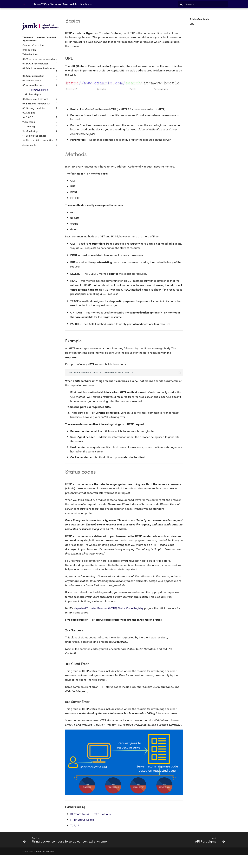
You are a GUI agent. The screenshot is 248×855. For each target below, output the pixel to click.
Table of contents (199, 19)
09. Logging (40, 112)
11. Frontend (40, 121)
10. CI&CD (40, 117)
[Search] (208, 4)
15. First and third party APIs (40, 140)
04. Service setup (40, 80)
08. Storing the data (40, 108)
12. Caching (40, 126)
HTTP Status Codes (82, 819)
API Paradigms (32, 94)
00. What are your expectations (39, 58)
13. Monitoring (40, 130)
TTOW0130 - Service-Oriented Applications (39, 39)
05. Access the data (40, 84)
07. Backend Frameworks (40, 103)
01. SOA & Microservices (40, 63)
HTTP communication (36, 89)
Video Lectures (30, 54)
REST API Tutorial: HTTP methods (90, 814)
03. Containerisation (40, 75)
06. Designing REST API (40, 98)
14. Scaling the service (40, 135)
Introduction (29, 49)
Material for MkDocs (44, 851)
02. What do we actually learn (40, 69)
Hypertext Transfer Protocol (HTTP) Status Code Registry (108, 608)
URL (192, 23)
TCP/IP (74, 825)
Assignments (40, 144)
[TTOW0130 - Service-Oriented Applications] (24, 4)
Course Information (33, 44)
